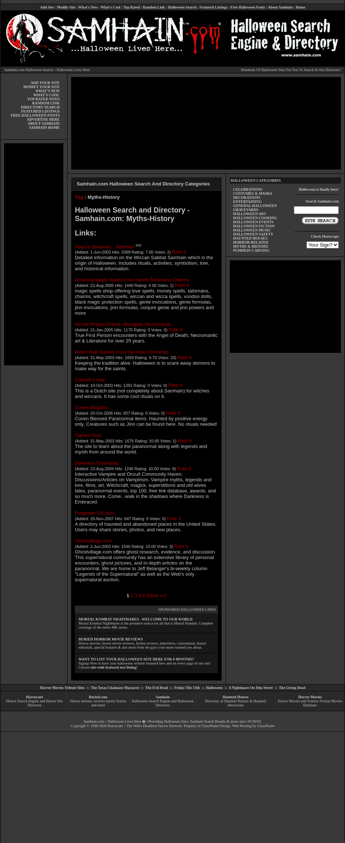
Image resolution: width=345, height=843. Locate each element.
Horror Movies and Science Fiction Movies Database (310, 703)
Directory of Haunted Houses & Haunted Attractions (235, 703)
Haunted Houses (235, 697)
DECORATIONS (247, 197)
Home (300, 7)
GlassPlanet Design (216, 726)
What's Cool (110, 7)
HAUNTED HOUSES (250, 238)
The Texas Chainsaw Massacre (115, 688)
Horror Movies (310, 697)
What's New (87, 7)
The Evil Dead (156, 688)
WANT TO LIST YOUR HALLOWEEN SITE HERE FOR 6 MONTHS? (136, 659)
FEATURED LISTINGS (40, 111)
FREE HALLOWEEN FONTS (35, 115)
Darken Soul (88, 435)
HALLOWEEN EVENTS (253, 222)
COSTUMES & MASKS (252, 193)
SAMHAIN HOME (44, 128)
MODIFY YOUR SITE (41, 87)
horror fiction (116, 701)
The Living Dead (292, 688)
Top (79, 197)
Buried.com (98, 697)
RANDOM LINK (46, 103)
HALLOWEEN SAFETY (253, 234)
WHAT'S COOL (46, 95)
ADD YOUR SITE (45, 83)
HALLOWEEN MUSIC (252, 230)
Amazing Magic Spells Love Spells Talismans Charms (132, 279)
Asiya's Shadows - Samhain (105, 246)
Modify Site (66, 7)
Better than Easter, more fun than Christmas (122, 352)
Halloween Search (182, 7)
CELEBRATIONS (247, 189)
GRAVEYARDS (245, 210)
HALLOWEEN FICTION (254, 226)
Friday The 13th (187, 688)
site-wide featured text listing (113, 667)
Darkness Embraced (97, 463)
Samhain (163, 697)
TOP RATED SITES (43, 99)
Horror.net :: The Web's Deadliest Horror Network (144, 726)
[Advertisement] (33, 254)
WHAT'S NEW (47, 91)
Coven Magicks (91, 407)
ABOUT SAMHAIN (44, 123)
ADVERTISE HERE (43, 119)
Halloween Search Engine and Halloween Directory (163, 703)
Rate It (179, 252)
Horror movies (81, 701)
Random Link (154, 7)
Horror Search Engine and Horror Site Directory (34, 703)
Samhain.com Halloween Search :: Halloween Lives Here (47, 70)
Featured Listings (214, 7)
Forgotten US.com (94, 513)
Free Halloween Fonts (247, 7)
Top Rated (131, 7)
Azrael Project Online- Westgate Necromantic (123, 324)
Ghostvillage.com (93, 540)
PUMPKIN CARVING (251, 250)
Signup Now (88, 663)
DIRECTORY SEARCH (40, 107)
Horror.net (34, 697)
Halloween (214, 688)
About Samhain (280, 7)
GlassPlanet (266, 726)
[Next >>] (156, 595)
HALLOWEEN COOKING (255, 218)
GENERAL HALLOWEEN (255, 206)
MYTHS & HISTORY (251, 246)
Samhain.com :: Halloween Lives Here (112, 721)
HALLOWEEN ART (249, 214)
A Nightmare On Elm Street (251, 688)
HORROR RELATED (250, 242)
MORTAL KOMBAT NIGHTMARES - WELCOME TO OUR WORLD (136, 619)
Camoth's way (90, 379)
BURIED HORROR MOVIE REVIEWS (111, 639)
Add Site (47, 7)
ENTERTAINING (247, 202)
